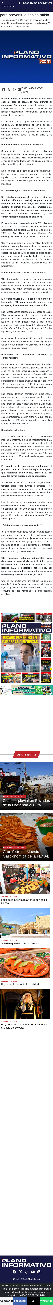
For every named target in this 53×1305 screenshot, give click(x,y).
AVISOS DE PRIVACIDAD (32, 1295)
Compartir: (6, 1301)
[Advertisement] (25, 721)
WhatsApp (46, 1301)
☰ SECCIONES (8, 4)
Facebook (20, 1301)
